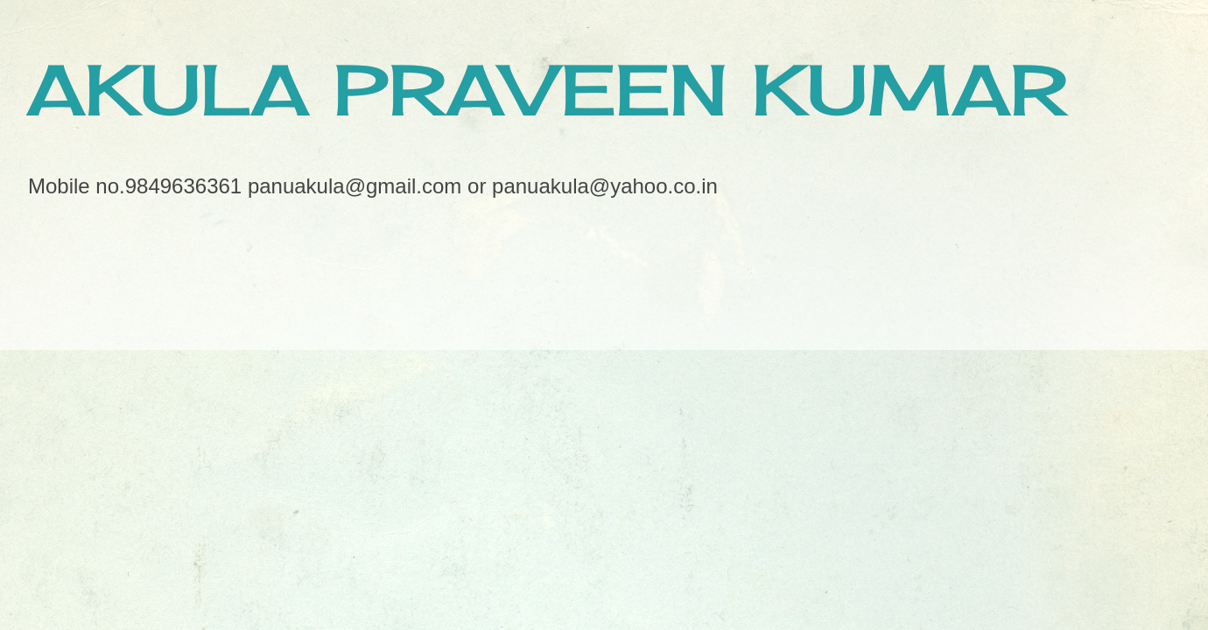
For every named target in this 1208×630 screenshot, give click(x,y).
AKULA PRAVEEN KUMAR (546, 89)
